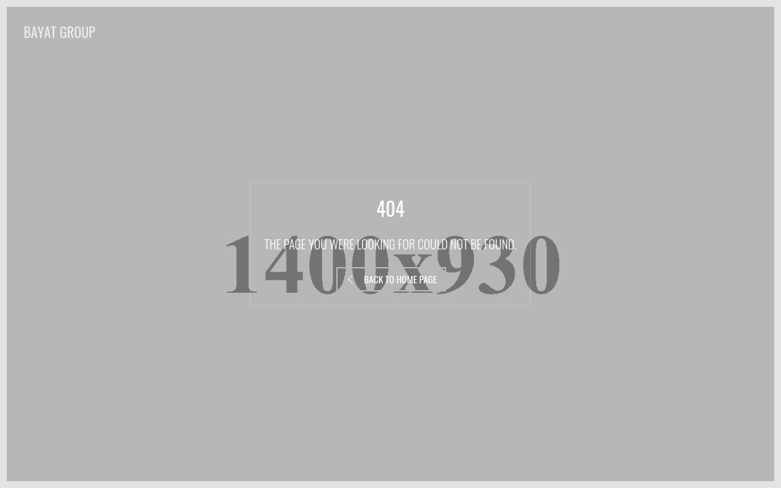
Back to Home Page (391, 279)
